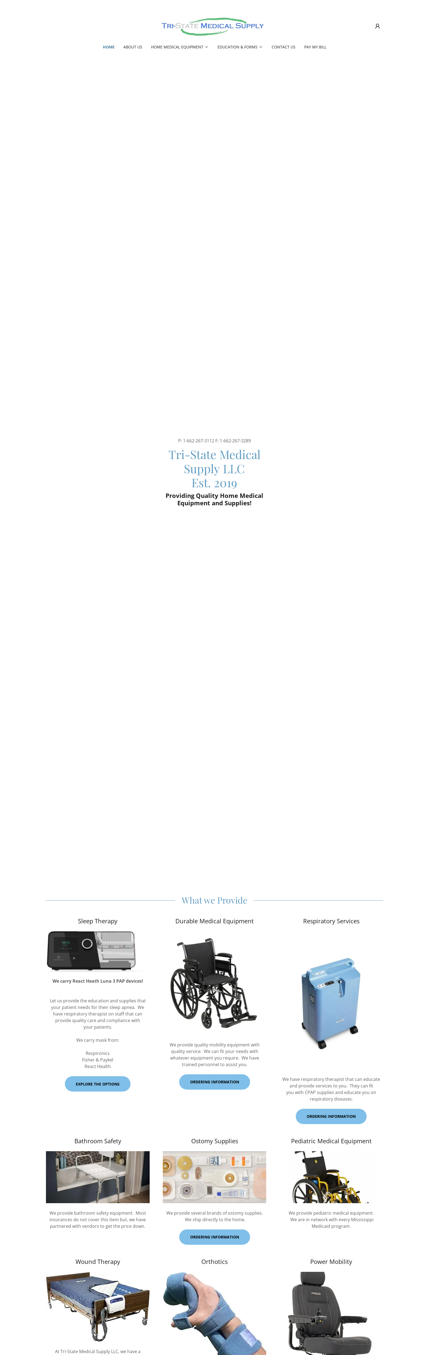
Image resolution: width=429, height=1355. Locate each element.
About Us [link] (132, 47)
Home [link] (109, 47)
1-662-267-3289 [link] (235, 441)
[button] (377, 26)
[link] (214, 26)
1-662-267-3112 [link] (198, 441)
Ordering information (214, 1081)
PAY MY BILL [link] (315, 47)
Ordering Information (331, 1116)
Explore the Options (98, 1084)
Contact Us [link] (283, 47)
